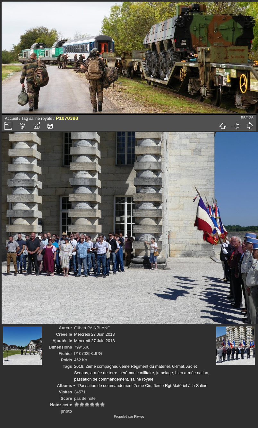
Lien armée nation (191, 372)
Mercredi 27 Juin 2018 (94, 334)
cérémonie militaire (137, 372)
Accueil (11, 118)
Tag (25, 118)
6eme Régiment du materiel (144, 366)
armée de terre (103, 372)
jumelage (164, 372)
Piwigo (139, 416)
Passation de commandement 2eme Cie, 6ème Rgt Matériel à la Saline (143, 385)
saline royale (40, 118)
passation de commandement (101, 379)
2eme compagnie (101, 366)
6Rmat (178, 366)
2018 (78, 366)
